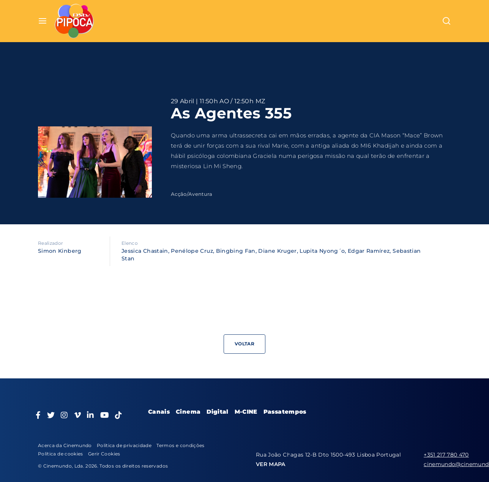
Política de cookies (60, 454)
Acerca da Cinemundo (65, 445)
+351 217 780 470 (446, 454)
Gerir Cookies (104, 454)
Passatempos (284, 411)
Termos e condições (180, 445)
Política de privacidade (124, 445)
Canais (159, 411)
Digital (217, 411)
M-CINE (246, 411)
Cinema (188, 411)
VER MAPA (271, 464)
